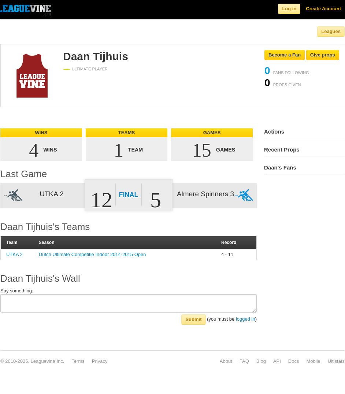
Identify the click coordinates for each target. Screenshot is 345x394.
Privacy (100, 361)
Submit (193, 319)
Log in (289, 8)
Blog (261, 361)
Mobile (313, 361)
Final (128, 194)
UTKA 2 (14, 254)
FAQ (244, 361)
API (277, 361)
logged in (245, 319)
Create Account (323, 8)
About (226, 361)
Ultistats (336, 361)
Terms (77, 361)
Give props (322, 55)
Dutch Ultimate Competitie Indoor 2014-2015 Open (92, 254)
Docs (293, 361)
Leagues (331, 31)
